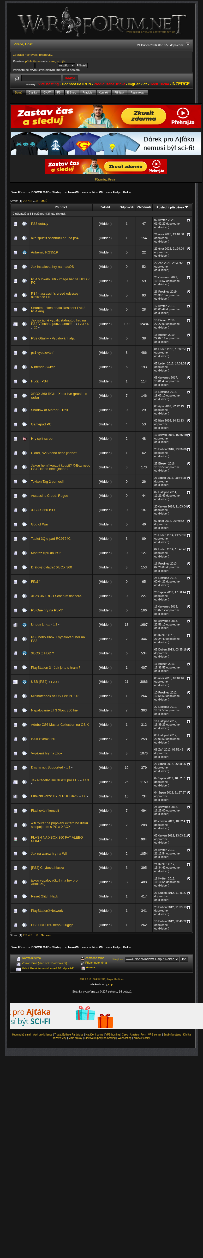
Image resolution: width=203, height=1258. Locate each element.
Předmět (61, 207)
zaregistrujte (57, 61)
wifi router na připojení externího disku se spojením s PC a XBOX (59, 825)
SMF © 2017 (99, 979)
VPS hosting (112, 1034)
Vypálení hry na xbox (46, 753)
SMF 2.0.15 (85, 979)
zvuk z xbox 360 (43, 739)
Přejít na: (118, 959)
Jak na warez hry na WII (49, 854)
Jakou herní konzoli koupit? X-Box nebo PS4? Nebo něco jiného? (60, 467)
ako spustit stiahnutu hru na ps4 (55, 238)
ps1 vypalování (42, 353)
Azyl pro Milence (42, 1034)
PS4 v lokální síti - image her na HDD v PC (60, 281)
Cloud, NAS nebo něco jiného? (54, 453)
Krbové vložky (142, 1038)
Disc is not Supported (47, 767)
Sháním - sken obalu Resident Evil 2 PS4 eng (58, 309)
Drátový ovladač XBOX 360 (51, 567)
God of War (39, 524)
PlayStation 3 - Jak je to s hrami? (55, 668)
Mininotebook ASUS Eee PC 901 (55, 696)
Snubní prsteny (172, 1034)
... (35, 200)
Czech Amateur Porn (134, 1034)
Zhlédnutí (144, 207)
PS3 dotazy (39, 224)
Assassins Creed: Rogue (49, 496)
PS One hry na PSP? (47, 610)
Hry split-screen (43, 439)
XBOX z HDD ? (42, 653)
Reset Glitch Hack (44, 896)
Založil (105, 207)
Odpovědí (127, 207)
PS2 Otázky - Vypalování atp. (53, 338)
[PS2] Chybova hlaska (47, 868)
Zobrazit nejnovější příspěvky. (33, 54)
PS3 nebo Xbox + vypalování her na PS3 (58, 639)
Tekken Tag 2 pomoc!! (47, 482)
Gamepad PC (41, 424)
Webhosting (125, 1038)
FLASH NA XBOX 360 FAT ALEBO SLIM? (57, 839)
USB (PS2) (39, 682)
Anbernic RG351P (44, 252)
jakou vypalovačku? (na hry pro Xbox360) (54, 882)
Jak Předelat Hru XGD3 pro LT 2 (55, 780)
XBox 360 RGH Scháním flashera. (56, 596)
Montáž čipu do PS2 (46, 553)
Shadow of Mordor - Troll (49, 410)
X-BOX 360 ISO (43, 510)
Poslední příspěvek (172, 207)
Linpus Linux (41, 624)
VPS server (155, 1034)
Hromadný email (21, 1034)
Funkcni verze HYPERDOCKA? (54, 796)
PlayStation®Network (47, 911)
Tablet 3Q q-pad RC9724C (51, 539)
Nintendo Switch (43, 367)
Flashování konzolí (45, 811)
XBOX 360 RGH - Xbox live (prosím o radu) (59, 395)
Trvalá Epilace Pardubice (69, 1034)
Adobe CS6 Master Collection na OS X (60, 725)
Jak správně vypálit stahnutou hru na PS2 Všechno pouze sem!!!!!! (58, 322)
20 (35, 327)
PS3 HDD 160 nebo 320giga (52, 925)
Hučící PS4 (39, 381)
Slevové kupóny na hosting (100, 1038)
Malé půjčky (75, 1038)
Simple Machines (114, 979)
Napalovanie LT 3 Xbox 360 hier (55, 710)
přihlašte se (32, 61)
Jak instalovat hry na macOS (52, 267)
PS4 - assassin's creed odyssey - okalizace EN (56, 295)
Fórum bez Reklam (106, 179)
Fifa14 (35, 582)
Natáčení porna (94, 1034)
